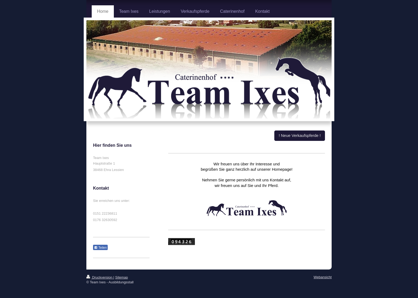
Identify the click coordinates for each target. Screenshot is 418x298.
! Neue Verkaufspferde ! (300, 135)
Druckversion (99, 277)
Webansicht (323, 277)
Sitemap (121, 277)
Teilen (100, 248)
